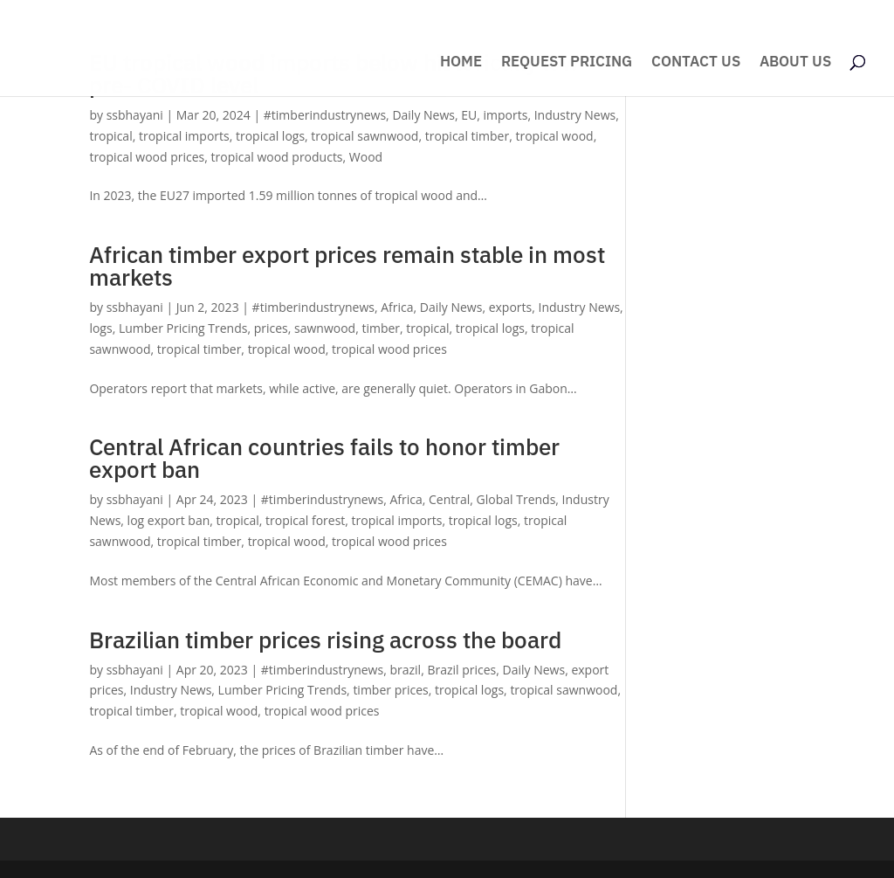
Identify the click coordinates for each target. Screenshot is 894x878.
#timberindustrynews (325, 115)
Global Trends (516, 499)
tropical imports (184, 136)
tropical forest (305, 520)
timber (380, 328)
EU (469, 115)
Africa (397, 307)
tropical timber (467, 136)
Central (449, 499)
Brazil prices (461, 669)
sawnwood (324, 328)
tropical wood (554, 136)
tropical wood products (277, 157)
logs (100, 328)
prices (271, 328)
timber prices (390, 689)
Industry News (575, 115)
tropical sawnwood (364, 136)
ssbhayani (135, 115)
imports (506, 115)
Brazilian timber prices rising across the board (325, 639)
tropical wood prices (146, 157)
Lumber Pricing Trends (183, 328)
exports (511, 307)
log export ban (168, 520)
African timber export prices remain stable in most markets (347, 265)
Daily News (423, 115)
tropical (110, 136)
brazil (405, 669)
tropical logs (270, 136)
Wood (365, 157)
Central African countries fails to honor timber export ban (324, 458)
